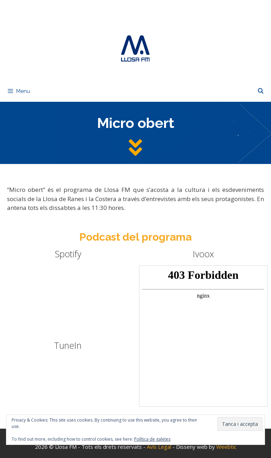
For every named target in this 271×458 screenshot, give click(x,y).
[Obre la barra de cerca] (260, 91)
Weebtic (226, 446)
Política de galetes (152, 439)
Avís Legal (160, 446)
